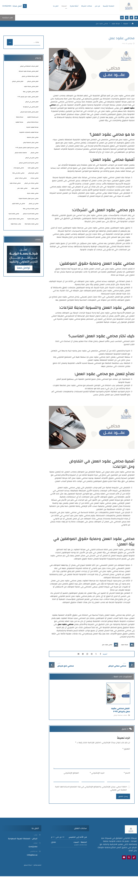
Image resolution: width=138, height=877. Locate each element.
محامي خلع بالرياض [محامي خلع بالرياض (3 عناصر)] (33, 173)
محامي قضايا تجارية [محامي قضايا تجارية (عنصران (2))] (14, 213)
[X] (129, 858)
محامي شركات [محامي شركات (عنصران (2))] (34, 178)
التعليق (126, 749)
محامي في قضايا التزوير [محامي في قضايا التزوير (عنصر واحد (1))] (18, 203)
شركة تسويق (28, 865)
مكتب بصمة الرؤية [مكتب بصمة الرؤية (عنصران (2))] (16, 224)
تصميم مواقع (37, 865)
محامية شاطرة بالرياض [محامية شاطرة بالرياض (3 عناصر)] (21, 152)
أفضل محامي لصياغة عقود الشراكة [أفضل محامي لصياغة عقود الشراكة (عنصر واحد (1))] (28, 71)
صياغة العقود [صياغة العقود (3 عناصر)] (19, 122)
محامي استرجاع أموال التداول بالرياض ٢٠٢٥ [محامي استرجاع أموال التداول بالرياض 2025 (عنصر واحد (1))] (27, 147)
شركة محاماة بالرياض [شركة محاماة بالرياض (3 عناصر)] (32, 122)
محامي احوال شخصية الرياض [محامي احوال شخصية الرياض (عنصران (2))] (30, 142)
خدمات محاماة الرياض (120, 715)
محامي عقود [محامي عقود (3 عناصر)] (34, 188)
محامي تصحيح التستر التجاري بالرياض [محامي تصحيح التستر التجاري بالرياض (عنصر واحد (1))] (28, 163)
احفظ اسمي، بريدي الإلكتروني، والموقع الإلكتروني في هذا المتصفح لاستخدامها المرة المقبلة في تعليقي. (91, 788)
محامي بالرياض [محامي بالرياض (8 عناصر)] (34, 152)
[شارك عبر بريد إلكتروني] (76, 654)
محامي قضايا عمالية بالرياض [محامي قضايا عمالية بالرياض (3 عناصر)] (16, 218)
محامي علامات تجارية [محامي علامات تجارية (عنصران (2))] (32, 193)
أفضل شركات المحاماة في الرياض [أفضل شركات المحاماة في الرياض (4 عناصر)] (29, 66)
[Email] (124, 858)
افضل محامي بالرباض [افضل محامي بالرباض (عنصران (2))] (32, 81)
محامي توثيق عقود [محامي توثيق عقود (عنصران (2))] (33, 168)
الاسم (127, 773)
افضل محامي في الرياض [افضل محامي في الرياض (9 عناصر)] (31, 101)
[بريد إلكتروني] (122, 17)
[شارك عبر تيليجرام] (81, 654)
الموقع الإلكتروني (71, 773)
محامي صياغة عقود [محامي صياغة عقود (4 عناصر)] (15, 183)
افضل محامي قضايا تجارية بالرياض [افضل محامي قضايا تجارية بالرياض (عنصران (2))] (29, 112)
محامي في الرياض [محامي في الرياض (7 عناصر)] (33, 203)
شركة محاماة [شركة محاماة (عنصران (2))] (19, 117)
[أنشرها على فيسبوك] (103, 654)
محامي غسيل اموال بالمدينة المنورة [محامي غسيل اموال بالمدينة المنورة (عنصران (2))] (28, 198)
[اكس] (127, 17)
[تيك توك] (131, 17)
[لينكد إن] (136, 17)
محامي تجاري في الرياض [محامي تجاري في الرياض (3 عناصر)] (31, 157)
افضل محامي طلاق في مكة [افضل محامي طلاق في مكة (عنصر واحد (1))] (30, 91)
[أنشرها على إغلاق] (97, 654)
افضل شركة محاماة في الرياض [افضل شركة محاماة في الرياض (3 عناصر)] (30, 76)
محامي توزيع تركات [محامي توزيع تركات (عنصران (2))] (18, 168)
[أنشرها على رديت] (87, 654)
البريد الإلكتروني (97, 773)
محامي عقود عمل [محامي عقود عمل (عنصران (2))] (22, 188)
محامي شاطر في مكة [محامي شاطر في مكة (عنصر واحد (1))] (18, 173)
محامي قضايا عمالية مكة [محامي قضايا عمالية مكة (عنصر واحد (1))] (31, 224)
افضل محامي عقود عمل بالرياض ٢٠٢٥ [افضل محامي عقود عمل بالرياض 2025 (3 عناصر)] (28, 96)
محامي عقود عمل (65, 624)
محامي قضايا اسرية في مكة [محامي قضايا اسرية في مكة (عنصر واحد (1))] (30, 208)
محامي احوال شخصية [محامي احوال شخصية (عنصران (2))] (32, 137)
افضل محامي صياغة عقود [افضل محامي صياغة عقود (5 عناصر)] (31, 86)
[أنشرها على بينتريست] (92, 654)
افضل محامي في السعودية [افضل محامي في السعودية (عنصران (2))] (30, 107)
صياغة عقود (124, 644)
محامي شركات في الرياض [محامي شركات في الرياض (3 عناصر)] (31, 183)
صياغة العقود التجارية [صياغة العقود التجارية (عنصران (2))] (32, 127)
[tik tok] (134, 858)
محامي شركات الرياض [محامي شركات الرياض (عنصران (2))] (21, 178)
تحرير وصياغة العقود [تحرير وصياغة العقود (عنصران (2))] (32, 117)
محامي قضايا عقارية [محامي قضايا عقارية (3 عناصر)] (32, 218)
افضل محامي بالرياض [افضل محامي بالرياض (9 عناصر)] (17, 81)
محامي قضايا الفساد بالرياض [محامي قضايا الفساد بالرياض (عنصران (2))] (30, 213)
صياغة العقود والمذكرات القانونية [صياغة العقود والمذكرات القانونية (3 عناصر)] (28, 132)
